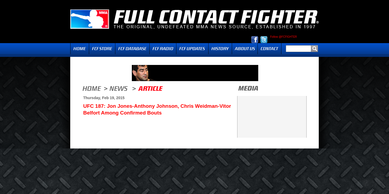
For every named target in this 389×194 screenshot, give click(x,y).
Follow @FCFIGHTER (283, 37)
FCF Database (132, 48)
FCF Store (102, 48)
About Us (244, 48)
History (220, 48)
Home (80, 48)
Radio (163, 48)
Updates (192, 48)
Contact (269, 48)
